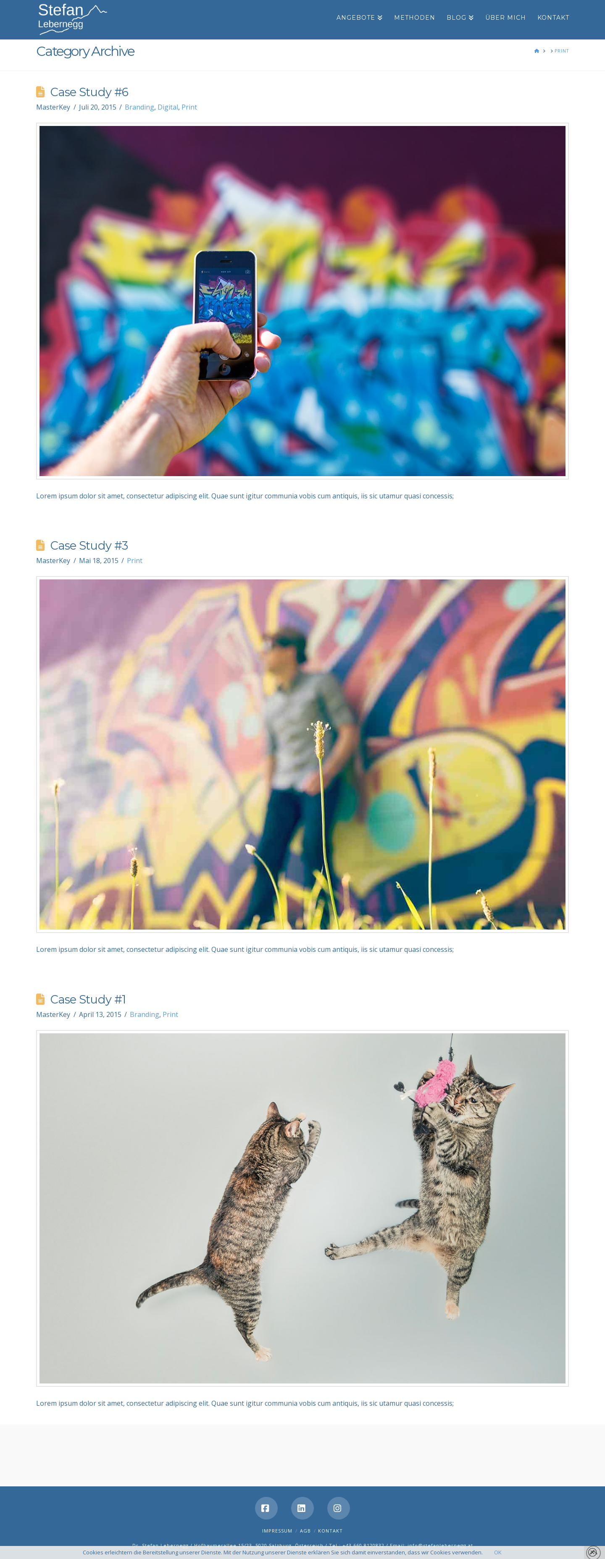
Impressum (277, 1531)
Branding (139, 107)
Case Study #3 (89, 546)
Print (189, 107)
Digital (168, 107)
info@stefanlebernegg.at (440, 1545)
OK (498, 1552)
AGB (305, 1531)
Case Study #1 (88, 999)
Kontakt (330, 1531)
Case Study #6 (89, 92)
